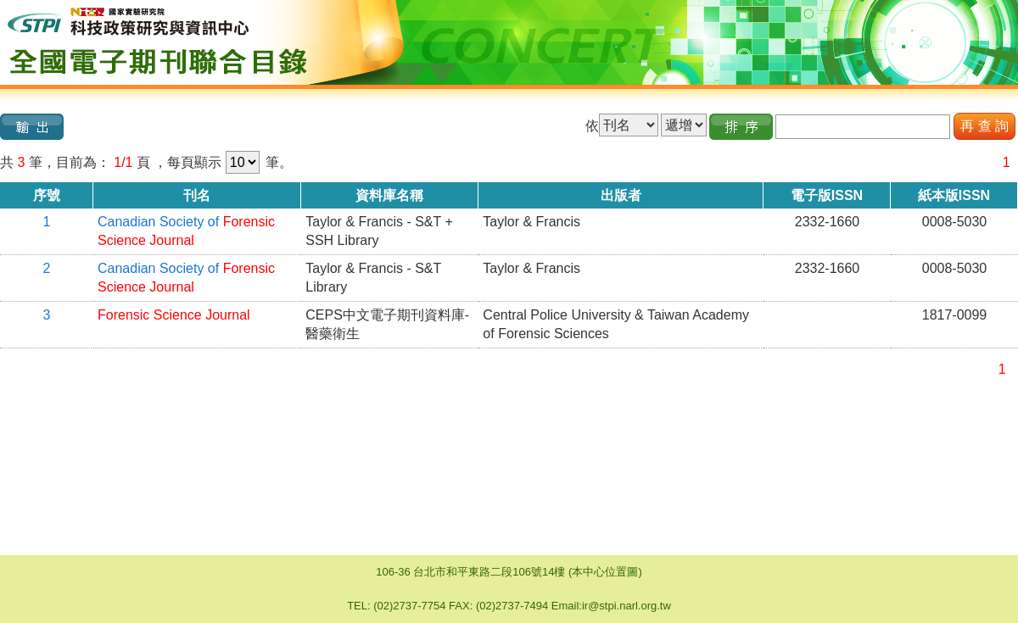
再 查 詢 (984, 126)
